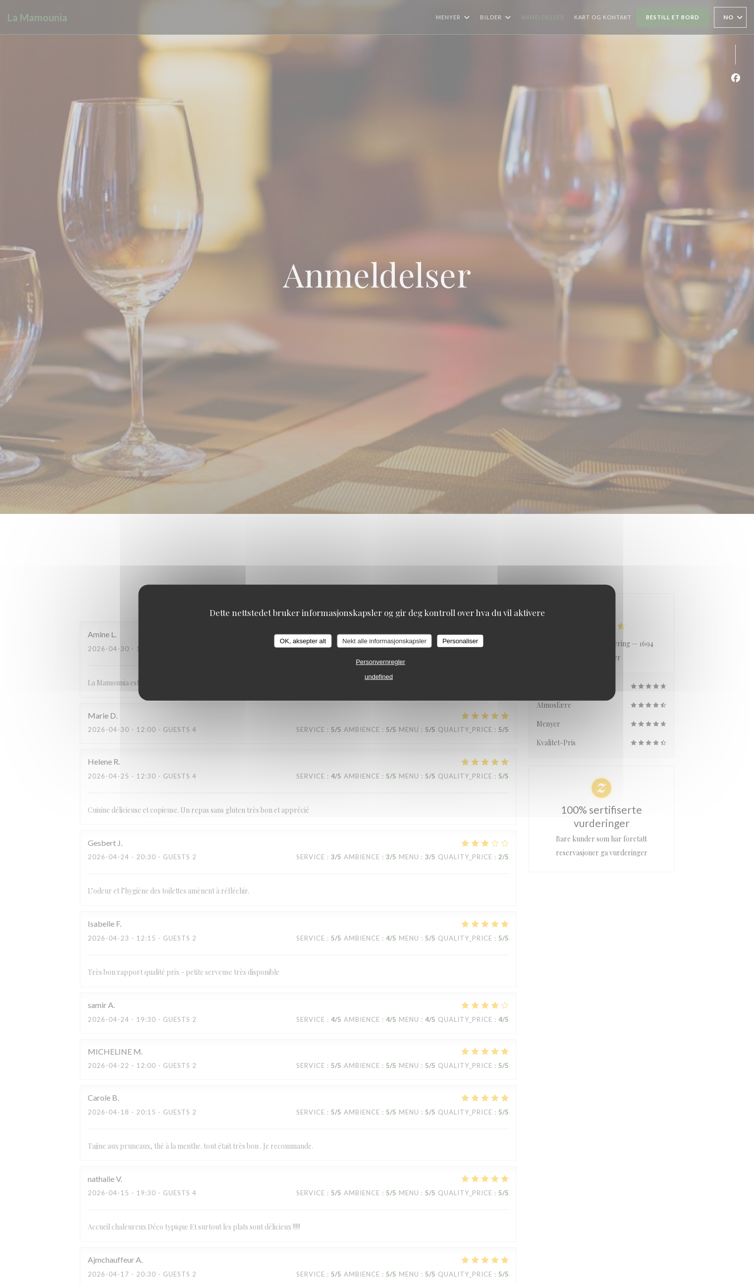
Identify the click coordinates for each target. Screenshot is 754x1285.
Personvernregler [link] (380, 662)
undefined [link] (379, 676)
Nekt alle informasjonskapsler (384, 640)
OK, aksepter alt (303, 640)
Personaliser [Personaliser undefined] (460, 640)
